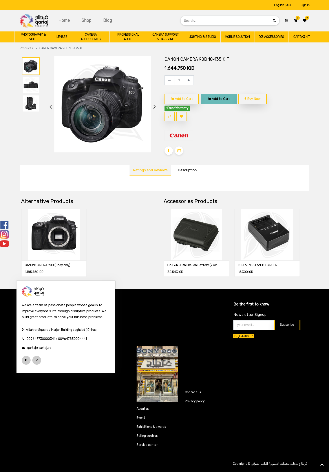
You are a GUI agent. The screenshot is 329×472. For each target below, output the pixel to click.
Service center (147, 445)
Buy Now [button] (253, 99)
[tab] (187, 170)
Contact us (193, 392)
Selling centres (147, 436)
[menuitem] (64, 20)
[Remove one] (169, 80)
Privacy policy (195, 401)
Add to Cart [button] (182, 99)
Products (26, 48)
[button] (169, 116)
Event (141, 418)
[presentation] (50, 106)
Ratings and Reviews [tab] (150, 170)
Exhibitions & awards (151, 427)
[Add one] (189, 80)
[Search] (274, 20)
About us (143, 409)
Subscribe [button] (287, 325)
